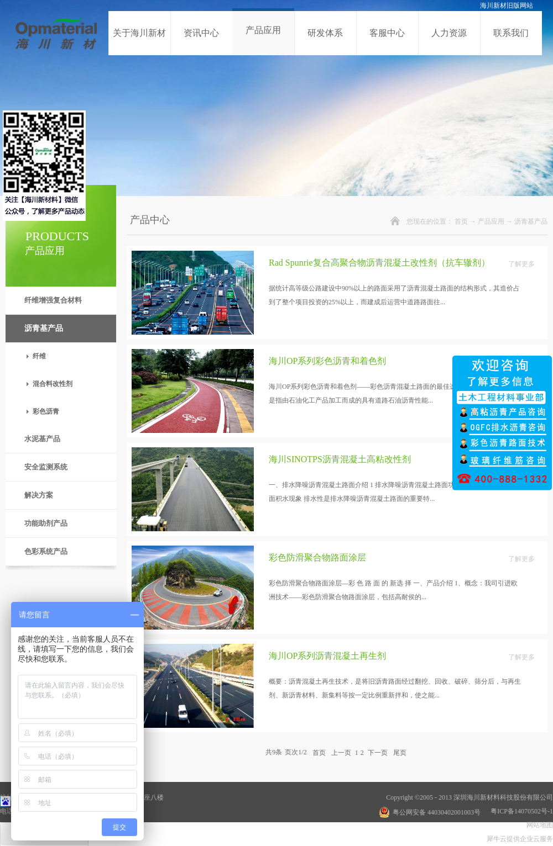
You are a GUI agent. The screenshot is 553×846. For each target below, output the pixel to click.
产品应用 (491, 221)
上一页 (341, 752)
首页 (461, 221)
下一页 (378, 752)
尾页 (399, 752)
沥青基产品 (530, 221)
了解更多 (521, 264)
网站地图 (538, 825)
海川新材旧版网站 (506, 5)
